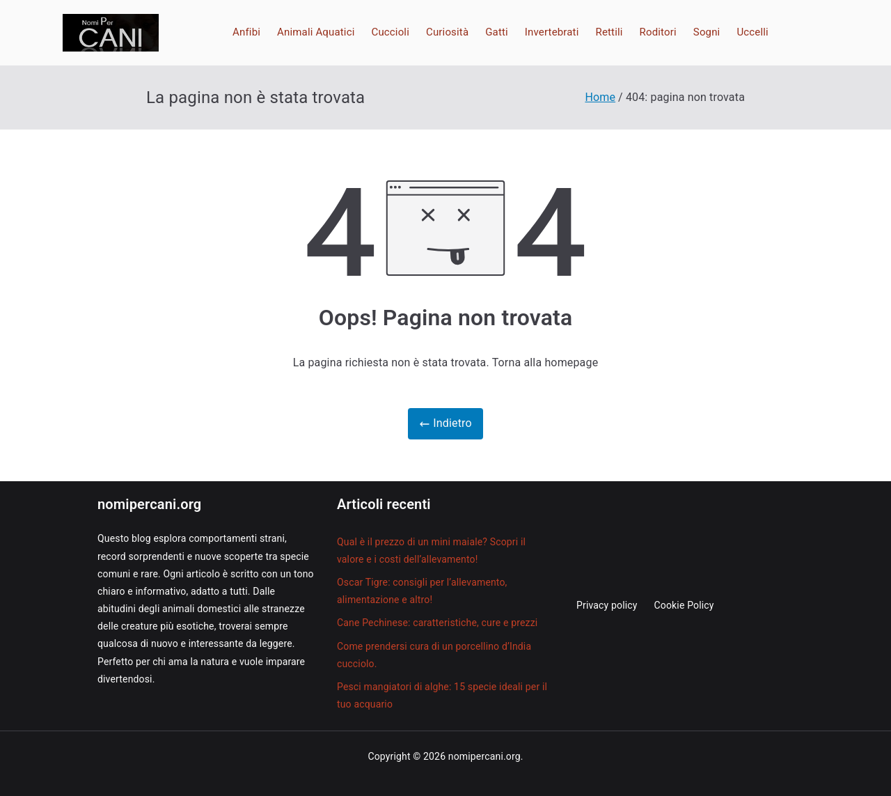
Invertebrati (552, 32)
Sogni (706, 32)
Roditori (658, 32)
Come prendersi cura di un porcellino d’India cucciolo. (434, 655)
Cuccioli (390, 32)
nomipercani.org (484, 756)
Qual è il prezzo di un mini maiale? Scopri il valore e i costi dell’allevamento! (431, 550)
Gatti (496, 32)
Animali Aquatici (315, 32)
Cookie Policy (684, 605)
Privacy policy (607, 605)
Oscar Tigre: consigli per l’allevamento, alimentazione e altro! (422, 591)
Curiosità (447, 32)
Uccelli (752, 32)
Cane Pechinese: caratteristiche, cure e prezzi (437, 622)
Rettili (609, 32)
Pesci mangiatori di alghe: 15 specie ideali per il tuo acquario (442, 695)
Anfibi (246, 32)
